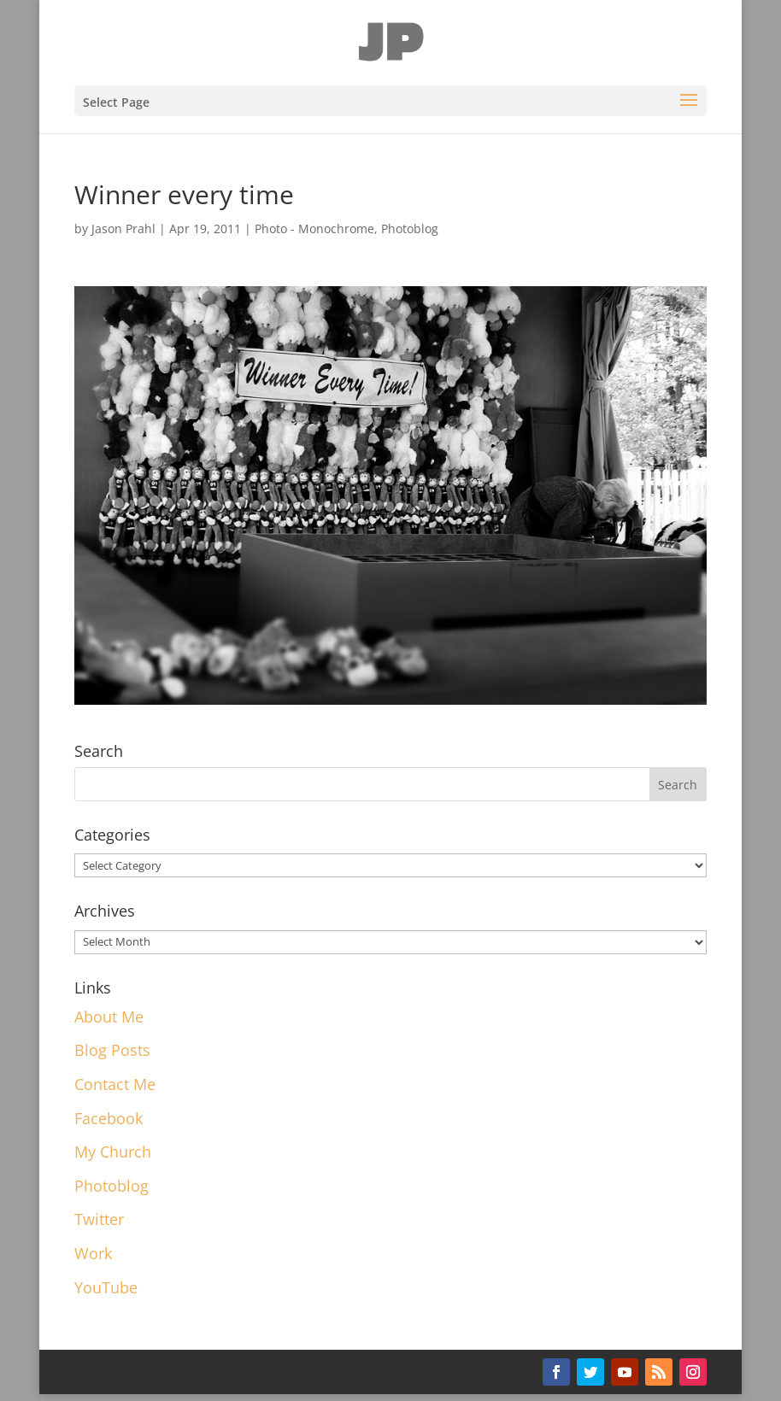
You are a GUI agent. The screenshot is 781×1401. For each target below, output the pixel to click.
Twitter (99, 1219)
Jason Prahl (123, 228)
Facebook (108, 1118)
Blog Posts (112, 1050)
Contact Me (115, 1084)
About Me (109, 1016)
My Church (112, 1151)
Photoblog (409, 228)
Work (93, 1253)
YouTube (106, 1287)
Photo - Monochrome (314, 228)
